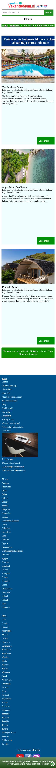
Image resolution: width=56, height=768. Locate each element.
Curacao (5, 539)
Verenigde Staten (9, 733)
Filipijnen (6, 573)
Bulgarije (6, 509)
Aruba (4, 490)
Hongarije (6, 592)
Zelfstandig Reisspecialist (12, 427)
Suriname (6, 710)
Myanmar (6, 672)
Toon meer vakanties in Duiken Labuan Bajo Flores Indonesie (28, 353)
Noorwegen (6, 680)
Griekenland (7, 588)
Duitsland (6, 555)
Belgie (4, 494)
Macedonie (6, 650)
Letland (5, 638)
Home (4, 25)
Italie (4, 619)
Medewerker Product (11, 463)
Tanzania (5, 714)
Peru (4, 691)
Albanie (5, 479)
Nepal (4, 676)
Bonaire (5, 502)
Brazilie (5, 506)
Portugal (5, 695)
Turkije (5, 729)
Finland (5, 577)
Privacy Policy (8, 419)
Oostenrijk (6, 683)
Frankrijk (6, 581)
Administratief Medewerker (14, 470)
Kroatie (5, 634)
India (4, 604)
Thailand (5, 717)
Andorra (5, 483)
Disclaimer (6, 416)
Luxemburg (6, 646)
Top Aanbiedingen (9, 401)
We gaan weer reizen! (11, 423)
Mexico (5, 668)
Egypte (5, 558)
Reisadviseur (7, 459)
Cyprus (5, 543)
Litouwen (6, 642)
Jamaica (5, 623)
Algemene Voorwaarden (12, 397)
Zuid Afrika (7, 740)
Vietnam (5, 736)
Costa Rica (6, 532)
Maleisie (5, 657)
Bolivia (5, 498)
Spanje (4, 702)
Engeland (6, 566)
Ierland (5, 596)
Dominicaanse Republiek (12, 551)
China (4, 524)
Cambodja (6, 513)
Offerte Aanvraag (9, 385)
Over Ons (6, 393)
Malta (4, 661)
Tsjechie (5, 721)
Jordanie (5, 627)
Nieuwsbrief (7, 389)
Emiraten (5, 562)
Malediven (6, 653)
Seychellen (6, 699)
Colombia (6, 528)
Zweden (5, 744)
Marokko (5, 665)
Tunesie (5, 725)
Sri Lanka (6, 706)
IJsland (5, 600)
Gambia (5, 585)
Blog (4, 404)
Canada (5, 517)
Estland (5, 570)
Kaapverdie (6, 631)
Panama (5, 687)
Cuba (4, 536)
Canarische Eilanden (10, 521)
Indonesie (15, 25)
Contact (5, 382)
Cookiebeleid (7, 408)
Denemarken (7, 547)
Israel (4, 616)
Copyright (6, 412)
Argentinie (6, 487)
